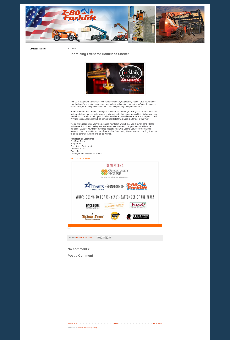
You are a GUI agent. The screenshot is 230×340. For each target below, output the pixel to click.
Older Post (157, 323)
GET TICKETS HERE (80, 158)
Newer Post (72, 323)
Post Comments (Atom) (87, 328)
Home (115, 323)
